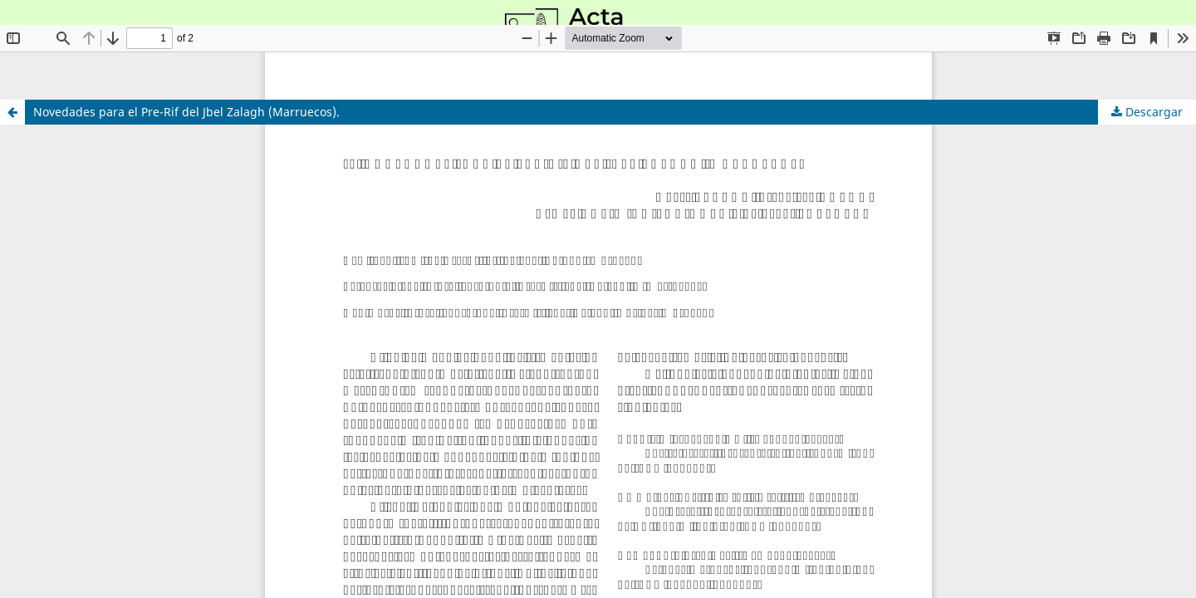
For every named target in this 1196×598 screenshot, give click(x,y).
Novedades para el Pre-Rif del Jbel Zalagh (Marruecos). (186, 112)
